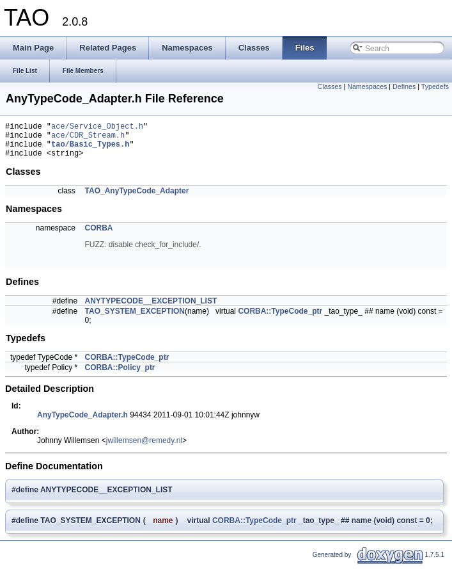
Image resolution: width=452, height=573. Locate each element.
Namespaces (367, 86)
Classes (330, 86)
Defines (404, 86)
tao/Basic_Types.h (90, 149)
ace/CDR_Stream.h (88, 138)
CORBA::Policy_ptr (120, 375)
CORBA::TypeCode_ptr (280, 318)
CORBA (99, 235)
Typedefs (435, 86)
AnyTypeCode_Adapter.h (82, 422)
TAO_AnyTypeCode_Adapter (137, 198)
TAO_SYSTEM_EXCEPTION (135, 318)
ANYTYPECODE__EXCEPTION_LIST (151, 308)
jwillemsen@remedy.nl (144, 448)
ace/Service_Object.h (97, 127)
